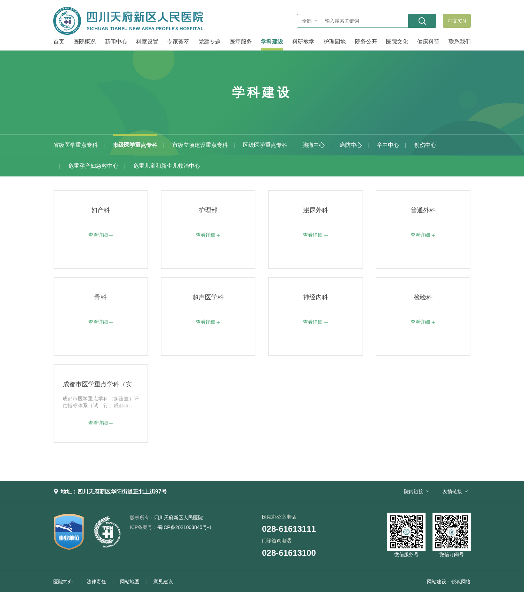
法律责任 (96, 581)
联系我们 (459, 42)
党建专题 (209, 42)
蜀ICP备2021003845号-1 (171, 527)
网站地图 (130, 581)
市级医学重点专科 (135, 145)
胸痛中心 (313, 145)
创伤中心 (425, 145)
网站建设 (436, 581)
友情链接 (452, 491)
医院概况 (84, 42)
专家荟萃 (178, 42)
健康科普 (428, 42)
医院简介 (63, 581)
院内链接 (413, 491)
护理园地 (335, 42)
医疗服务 (241, 42)
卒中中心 (388, 145)
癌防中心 (351, 145)
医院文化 (397, 42)
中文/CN (457, 21)
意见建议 (163, 581)
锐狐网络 (461, 581)
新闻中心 (116, 42)
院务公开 (366, 42)
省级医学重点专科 (75, 145)
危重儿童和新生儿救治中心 (166, 166)
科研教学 (303, 42)
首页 (58, 42)
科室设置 (147, 42)
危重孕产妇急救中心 (93, 166)
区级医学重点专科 (265, 145)
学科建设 (272, 42)
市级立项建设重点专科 (200, 145)
